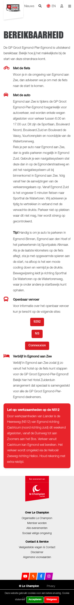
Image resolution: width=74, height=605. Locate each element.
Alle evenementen (37, 528)
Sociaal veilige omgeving (37, 533)
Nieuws (29, 6)
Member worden (37, 523)
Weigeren (51, 599)
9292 (37, 322)
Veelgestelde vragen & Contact (37, 547)
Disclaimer (37, 552)
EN (51, 6)
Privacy (51, 586)
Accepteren (35, 599)
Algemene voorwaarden (37, 557)
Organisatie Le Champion (37, 518)
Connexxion (37, 345)
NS (37, 333)
